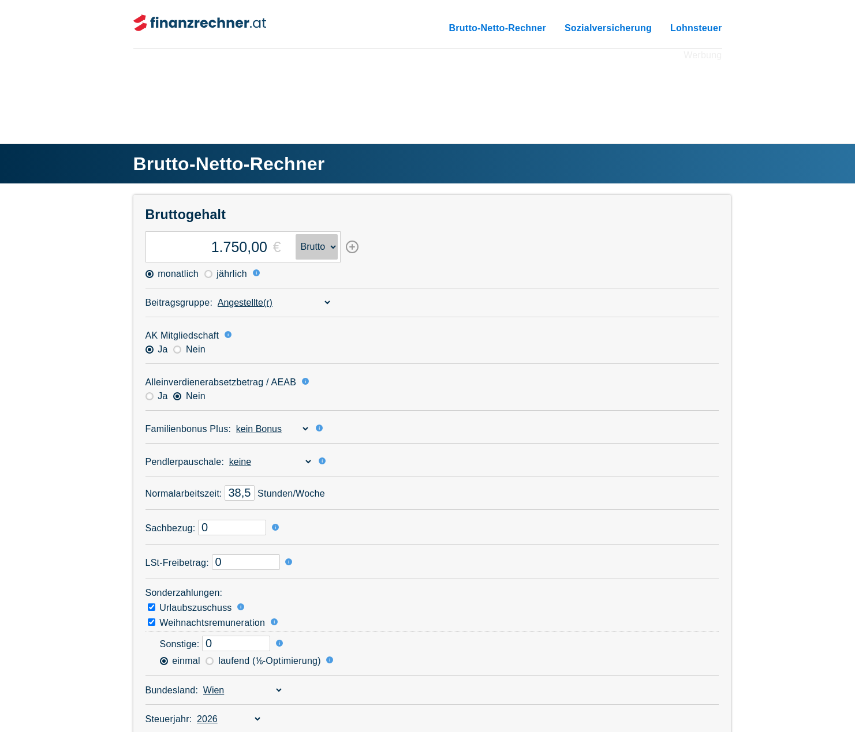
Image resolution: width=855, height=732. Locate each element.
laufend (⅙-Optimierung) (263, 661)
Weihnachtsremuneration (207, 623)
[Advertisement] (428, 89)
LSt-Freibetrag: (177, 563)
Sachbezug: (170, 528)
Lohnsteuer (696, 28)
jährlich (225, 274)
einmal (180, 661)
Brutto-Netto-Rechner (497, 28)
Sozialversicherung (608, 28)
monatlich (172, 274)
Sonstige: (180, 644)
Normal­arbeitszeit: (183, 493)
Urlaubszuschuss (190, 608)
